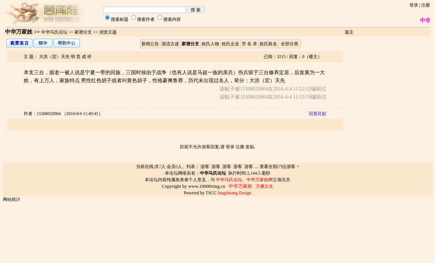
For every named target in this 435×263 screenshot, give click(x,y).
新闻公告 (150, 43)
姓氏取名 (268, 43)
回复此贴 (317, 113)
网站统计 (11, 199)
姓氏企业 (230, 43)
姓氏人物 (210, 43)
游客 (205, 166)
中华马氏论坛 (54, 32)
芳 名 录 (249, 43)
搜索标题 (119, 19)
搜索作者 (146, 19)
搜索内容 (172, 19)
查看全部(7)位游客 (279, 166)
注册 (425, 5)
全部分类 (289, 43)
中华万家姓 (18, 32)
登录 (413, 5)
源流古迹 (170, 43)
